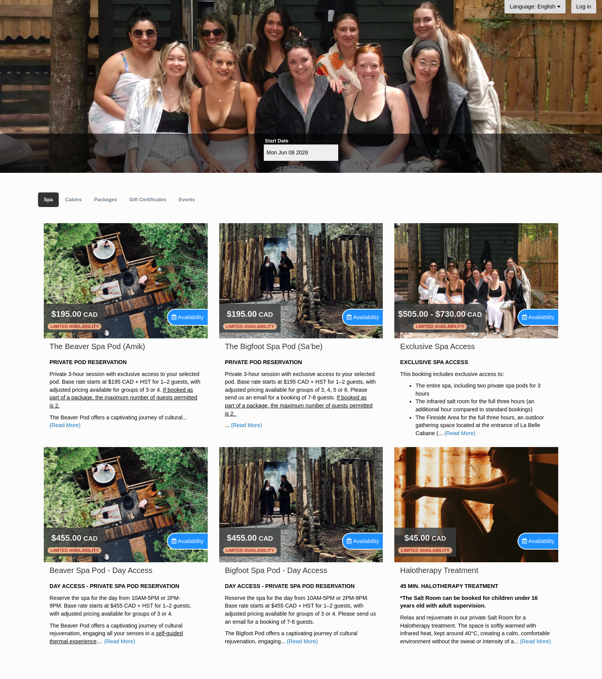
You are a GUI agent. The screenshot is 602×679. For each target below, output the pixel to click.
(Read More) (65, 425)
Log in (583, 6)
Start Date (276, 141)
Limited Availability (74, 326)
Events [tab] (187, 199)
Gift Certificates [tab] (147, 199)
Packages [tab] (105, 199)
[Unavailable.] (188, 317)
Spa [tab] (48, 199)
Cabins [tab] (73, 199)
